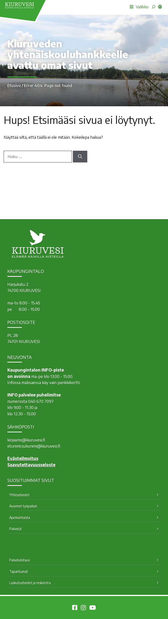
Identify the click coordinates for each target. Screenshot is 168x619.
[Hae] (80, 156)
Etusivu (14, 85)
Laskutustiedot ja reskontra (30, 583)
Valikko (139, 6)
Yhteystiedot (19, 495)
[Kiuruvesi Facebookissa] (75, 608)
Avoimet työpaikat (23, 506)
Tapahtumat (18, 571)
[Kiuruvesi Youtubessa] (92, 608)
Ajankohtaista (19, 517)
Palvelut (15, 529)
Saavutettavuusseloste (31, 464)
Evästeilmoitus (22, 458)
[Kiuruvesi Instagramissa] (83, 608)
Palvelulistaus (19, 560)
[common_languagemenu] (160, 7)
